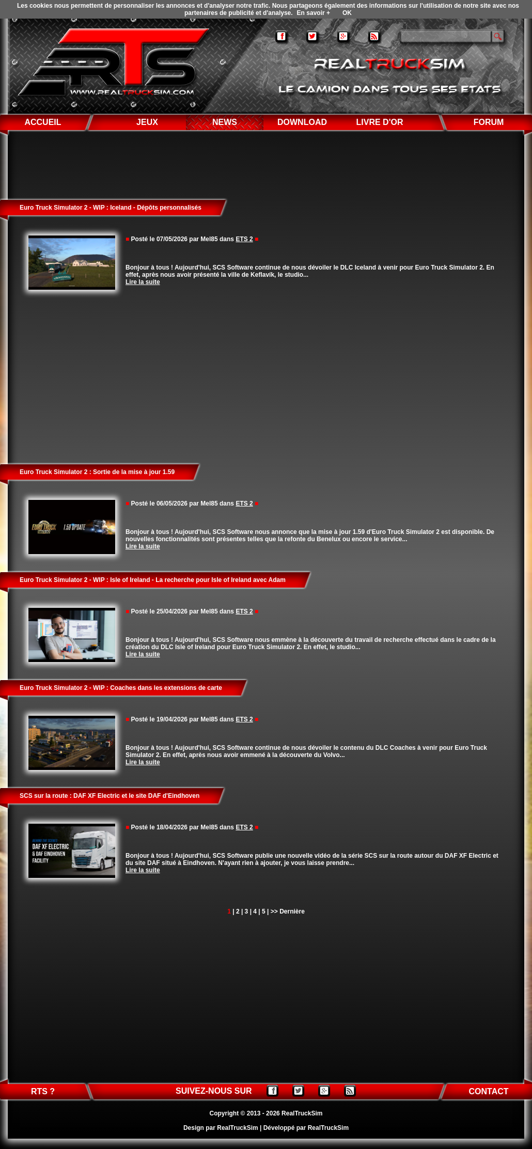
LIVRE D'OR (379, 122)
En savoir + (313, 13)
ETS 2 (244, 239)
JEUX (147, 122)
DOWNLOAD (302, 122)
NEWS (224, 122)
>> (274, 911)
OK (347, 13)
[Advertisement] (266, 377)
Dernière (292, 911)
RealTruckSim (301, 1113)
